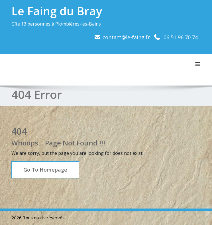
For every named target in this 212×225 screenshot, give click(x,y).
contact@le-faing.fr (126, 37)
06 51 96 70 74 (181, 37)
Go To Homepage (45, 169)
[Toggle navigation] (197, 64)
